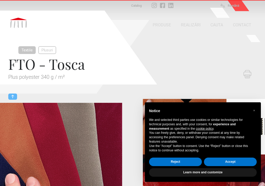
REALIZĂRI (191, 24)
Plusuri (47, 50)
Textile (27, 50)
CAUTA (216, 24)
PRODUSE (162, 24)
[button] (254, 110)
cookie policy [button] (205, 128)
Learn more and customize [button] (203, 172)
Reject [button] (175, 162)
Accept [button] (230, 162)
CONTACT (242, 24)
